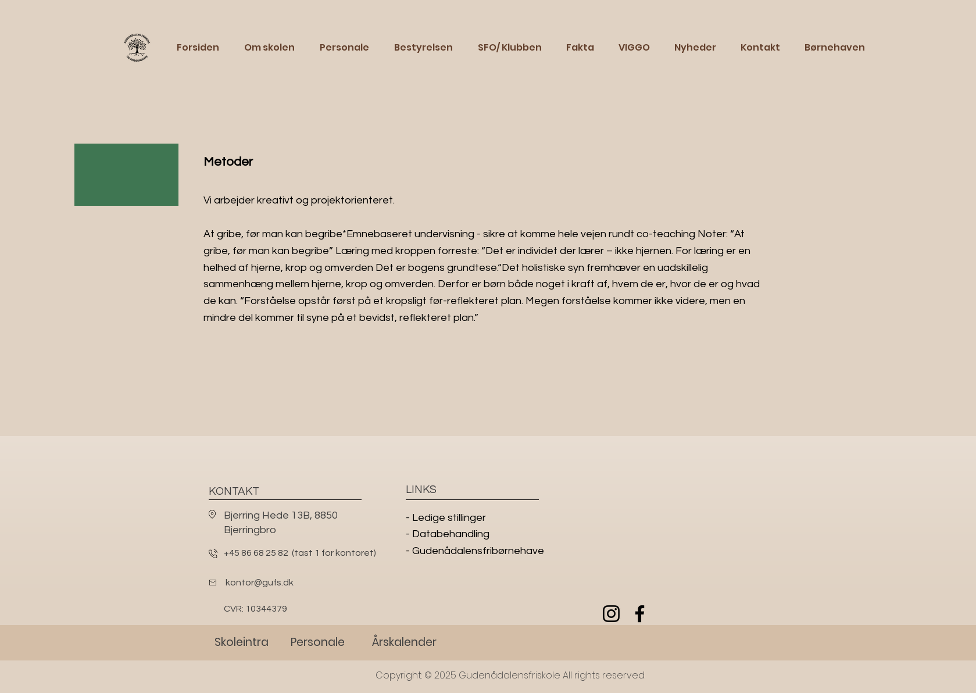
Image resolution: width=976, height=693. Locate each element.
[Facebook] (639, 613)
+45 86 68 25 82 (256, 553)
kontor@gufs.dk (260, 582)
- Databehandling (447, 534)
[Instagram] (611, 613)
